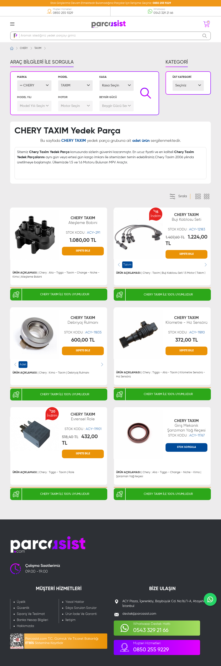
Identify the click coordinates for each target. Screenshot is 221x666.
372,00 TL (186, 340)
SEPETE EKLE (83, 251)
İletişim (70, 620)
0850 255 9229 (162, 3)
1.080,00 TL (82, 240)
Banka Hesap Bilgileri (32, 620)
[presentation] (119, 264)
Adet (23, 364)
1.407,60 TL (175, 237)
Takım (127, 264)
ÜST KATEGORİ (181, 77)
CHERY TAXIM (82, 220)
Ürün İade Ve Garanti (81, 614)
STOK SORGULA (186, 447)
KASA (103, 77)
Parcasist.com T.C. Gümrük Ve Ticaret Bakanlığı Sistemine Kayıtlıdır (61, 641)
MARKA (22, 77)
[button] (34, 85)
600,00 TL (83, 340)
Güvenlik (23, 608)
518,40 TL (70, 437)
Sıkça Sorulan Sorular (81, 608)
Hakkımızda (25, 626)
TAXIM (37, 48)
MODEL (62, 77)
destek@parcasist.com (139, 613)
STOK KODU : (83, 233)
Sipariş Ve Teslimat (31, 614)
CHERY (24, 48)
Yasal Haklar (74, 601)
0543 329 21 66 (163, 12)
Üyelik (21, 601)
